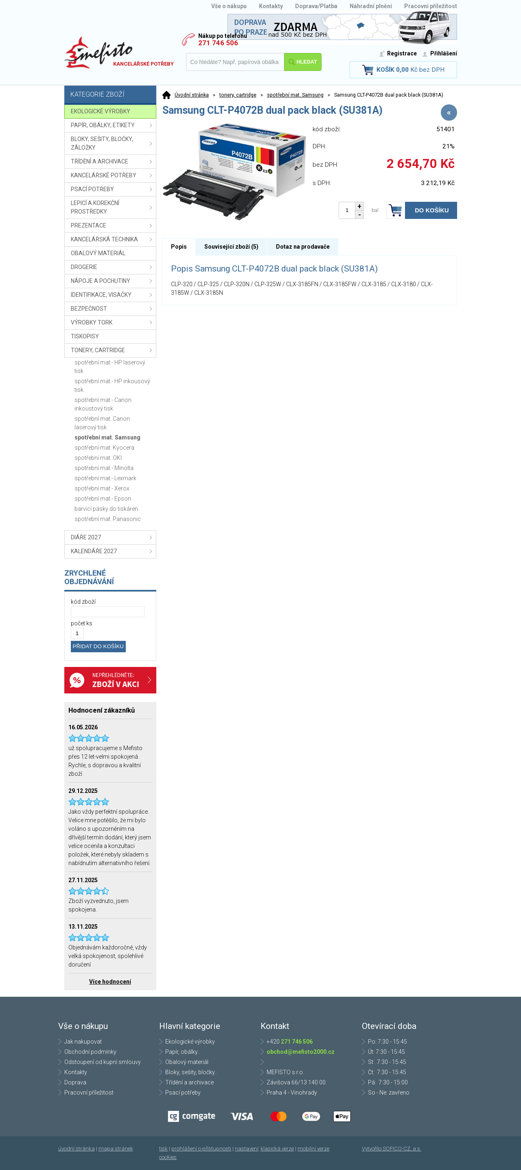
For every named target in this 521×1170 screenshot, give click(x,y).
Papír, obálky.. (182, 1052)
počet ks (81, 623)
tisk (163, 1149)
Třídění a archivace (189, 1082)
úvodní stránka (76, 1149)
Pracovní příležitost (430, 6)
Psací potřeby (183, 1092)
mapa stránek (116, 1149)
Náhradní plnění (371, 6)
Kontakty (271, 6)
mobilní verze (313, 1149)
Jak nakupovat (83, 1041)
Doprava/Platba (316, 6)
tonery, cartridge (237, 95)
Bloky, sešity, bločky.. (191, 1072)
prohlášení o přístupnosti (201, 1149)
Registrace (402, 53)
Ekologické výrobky (190, 1041)
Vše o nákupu (229, 6)
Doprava (75, 1082)
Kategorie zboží (111, 95)
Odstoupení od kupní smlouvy (102, 1062)
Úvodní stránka (192, 95)
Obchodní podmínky (90, 1052)
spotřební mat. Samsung (295, 95)
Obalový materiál (186, 1062)
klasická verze (277, 1149)
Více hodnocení (110, 981)
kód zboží (83, 601)
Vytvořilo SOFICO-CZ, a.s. (391, 1149)
